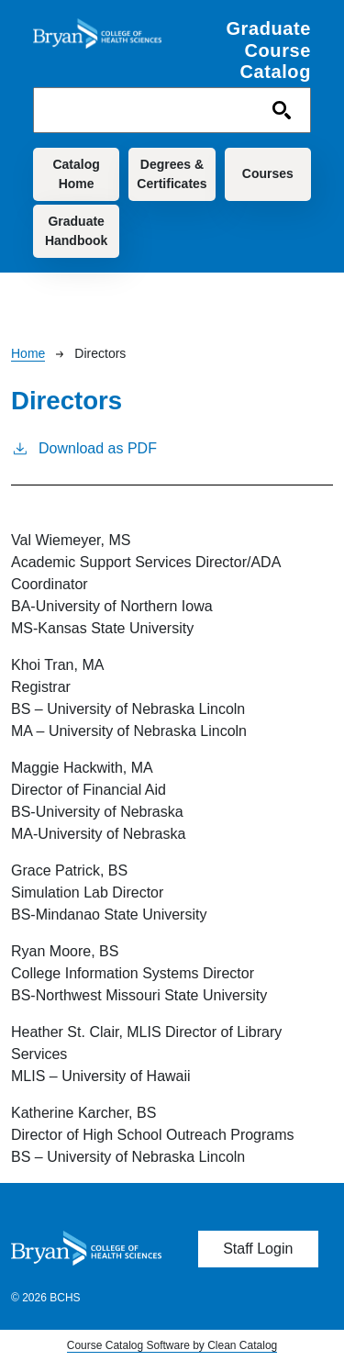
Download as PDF (84, 447)
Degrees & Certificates (171, 174)
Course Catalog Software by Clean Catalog (172, 1345)
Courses (268, 173)
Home (28, 353)
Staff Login (258, 1248)
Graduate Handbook (76, 231)
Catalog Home (75, 174)
